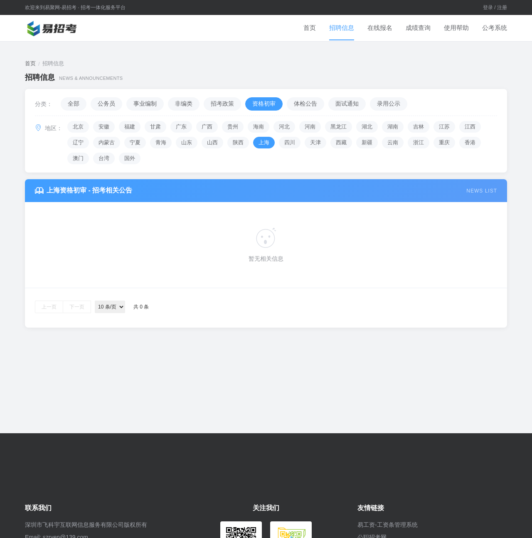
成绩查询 (418, 27)
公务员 (106, 103)
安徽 (104, 126)
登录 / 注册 (495, 7)
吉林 (418, 126)
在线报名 (379, 27)
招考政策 (222, 103)
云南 (392, 142)
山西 (212, 142)
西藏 (341, 142)
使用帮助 (456, 27)
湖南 (392, 126)
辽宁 (78, 142)
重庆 (444, 142)
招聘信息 (341, 27)
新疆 (367, 142)
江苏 (444, 126)
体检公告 (305, 103)
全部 (73, 103)
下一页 (76, 307)
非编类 (183, 103)
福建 (129, 126)
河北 (284, 126)
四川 (289, 142)
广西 (207, 126)
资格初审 (264, 103)
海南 (258, 126)
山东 (186, 142)
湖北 (367, 126)
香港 (470, 142)
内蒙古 (107, 142)
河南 (310, 126)
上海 (264, 142)
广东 (181, 126)
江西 (470, 126)
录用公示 (388, 103)
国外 (129, 158)
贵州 (232, 126)
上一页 (49, 307)
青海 (160, 142)
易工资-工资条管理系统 (387, 524)
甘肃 (155, 126)
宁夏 (135, 142)
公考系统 (494, 27)
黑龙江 (338, 126)
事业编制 (145, 103)
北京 (78, 126)
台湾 (104, 158)
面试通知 (347, 103)
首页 (309, 27)
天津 (315, 142)
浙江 (418, 142)
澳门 (78, 158)
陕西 (238, 142)
